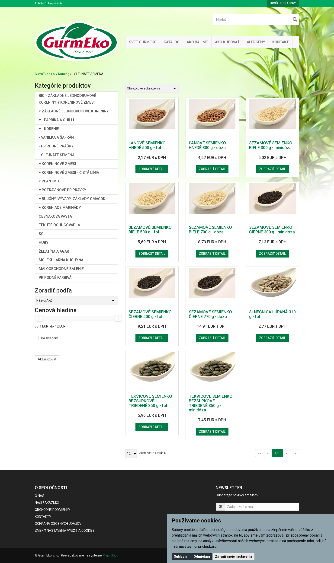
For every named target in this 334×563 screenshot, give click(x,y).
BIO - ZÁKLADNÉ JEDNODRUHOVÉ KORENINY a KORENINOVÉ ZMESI (67, 99)
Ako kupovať (227, 42)
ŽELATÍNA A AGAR (54, 251)
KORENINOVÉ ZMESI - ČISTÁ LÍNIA (69, 172)
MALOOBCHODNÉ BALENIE (61, 269)
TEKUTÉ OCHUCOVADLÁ (59, 225)
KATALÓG (172, 42)
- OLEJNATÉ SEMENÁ (56, 155)
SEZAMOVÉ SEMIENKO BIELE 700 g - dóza (210, 229)
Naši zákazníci (47, 503)
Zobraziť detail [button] (151, 169)
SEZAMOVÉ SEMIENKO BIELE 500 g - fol (150, 229)
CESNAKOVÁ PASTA (55, 216)
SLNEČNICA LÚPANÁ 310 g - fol (272, 314)
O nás (39, 496)
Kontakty (43, 516)
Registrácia (55, 3)
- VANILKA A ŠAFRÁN (56, 137)
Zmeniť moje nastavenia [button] (233, 556)
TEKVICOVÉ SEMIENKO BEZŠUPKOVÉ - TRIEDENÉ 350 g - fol (150, 401)
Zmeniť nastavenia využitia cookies (65, 530)
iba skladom (49, 338)
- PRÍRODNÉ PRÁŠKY (56, 146)
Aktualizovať (47, 359)
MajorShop (111, 555)
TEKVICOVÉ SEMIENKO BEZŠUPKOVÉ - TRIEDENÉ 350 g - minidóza (210, 403)
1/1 (279, 453)
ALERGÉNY (256, 42)
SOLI (43, 234)
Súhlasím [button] (181, 556)
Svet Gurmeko (143, 42)
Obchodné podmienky (52, 510)
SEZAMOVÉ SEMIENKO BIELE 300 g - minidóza (270, 145)
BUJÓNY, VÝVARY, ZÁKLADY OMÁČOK (72, 199)
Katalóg (63, 74)
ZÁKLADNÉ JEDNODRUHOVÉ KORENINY (74, 111)
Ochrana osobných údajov (58, 523)
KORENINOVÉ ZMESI (57, 164)
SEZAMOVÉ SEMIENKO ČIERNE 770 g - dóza (210, 314)
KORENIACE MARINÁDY (60, 207)
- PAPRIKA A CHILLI (56, 120)
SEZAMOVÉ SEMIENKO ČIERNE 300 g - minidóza (272, 229)
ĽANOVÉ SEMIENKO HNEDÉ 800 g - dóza (207, 145)
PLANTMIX (49, 181)
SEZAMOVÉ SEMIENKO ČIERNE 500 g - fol (150, 314)
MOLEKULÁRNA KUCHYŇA (61, 260)
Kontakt (280, 42)
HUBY (43, 242)
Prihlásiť (40, 3)
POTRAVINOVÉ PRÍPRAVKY (62, 190)
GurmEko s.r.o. (45, 74)
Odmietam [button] (202, 556)
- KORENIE (49, 129)
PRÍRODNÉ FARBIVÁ (55, 277)
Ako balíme (197, 42)
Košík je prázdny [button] (283, 3)
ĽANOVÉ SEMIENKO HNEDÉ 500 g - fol (147, 145)
